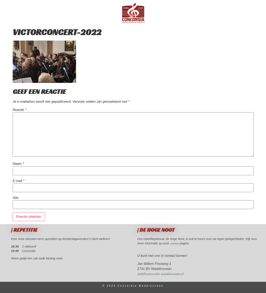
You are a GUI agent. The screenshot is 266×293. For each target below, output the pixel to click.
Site (16, 198)
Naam (18, 164)
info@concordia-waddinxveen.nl (160, 274)
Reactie (19, 110)
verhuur (175, 243)
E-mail (19, 181)
